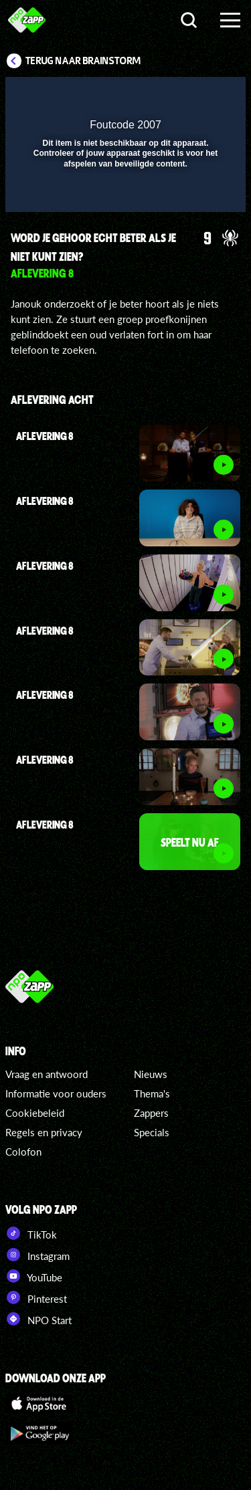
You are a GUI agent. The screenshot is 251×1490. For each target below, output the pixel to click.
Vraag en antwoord (46, 1074)
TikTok (31, 1233)
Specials (151, 1132)
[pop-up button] (174, 96)
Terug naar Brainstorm (83, 61)
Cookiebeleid (34, 1113)
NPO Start (38, 1319)
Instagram (37, 1255)
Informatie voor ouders (55, 1093)
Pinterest (36, 1297)
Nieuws (150, 1074)
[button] (201, 96)
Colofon (23, 1152)
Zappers (151, 1113)
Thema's (152, 1093)
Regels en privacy (43, 1132)
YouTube (33, 1276)
